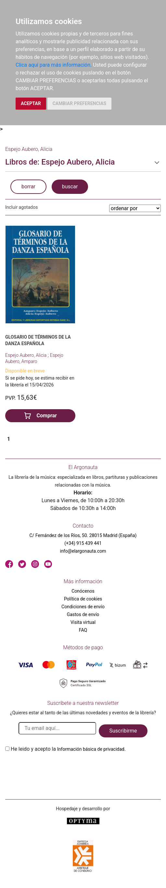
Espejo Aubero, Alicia (26, 355)
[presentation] (54, 768)
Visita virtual (83, 622)
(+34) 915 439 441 (83, 543)
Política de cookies (83, 598)
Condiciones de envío (83, 606)
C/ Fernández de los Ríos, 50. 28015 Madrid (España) (83, 535)
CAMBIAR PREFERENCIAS (79, 103)
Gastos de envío (83, 614)
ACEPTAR (31, 103)
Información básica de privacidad (90, 749)
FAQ (83, 630)
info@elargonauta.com (83, 551)
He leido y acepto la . (68, 749)
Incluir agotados (21, 207)
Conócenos (83, 591)
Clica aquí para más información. (54, 65)
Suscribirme (123, 731)
